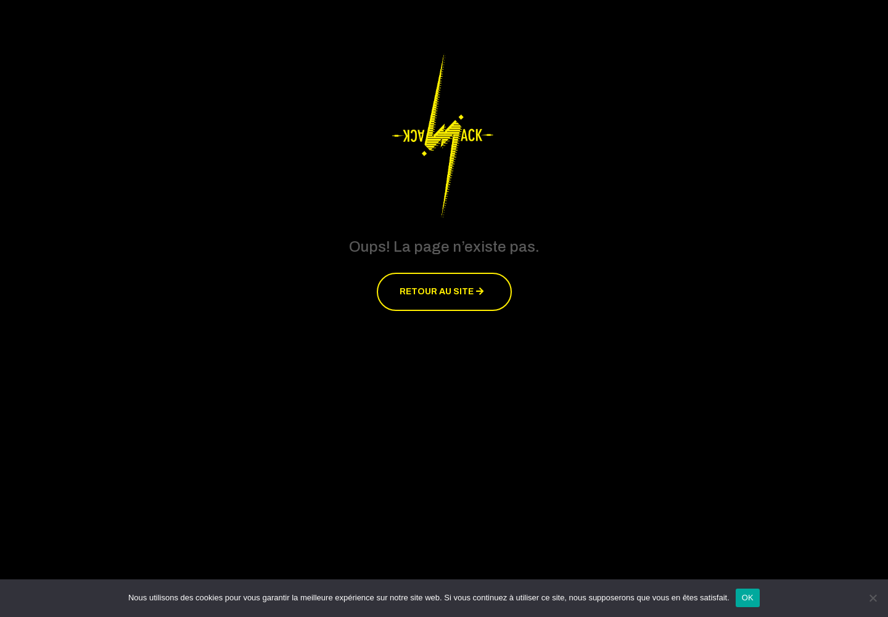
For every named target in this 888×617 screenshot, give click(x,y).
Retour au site (437, 291)
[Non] (872, 598)
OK (748, 597)
